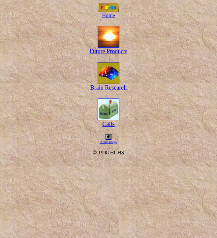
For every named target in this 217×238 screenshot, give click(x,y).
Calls (108, 124)
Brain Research (108, 87)
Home (108, 15)
